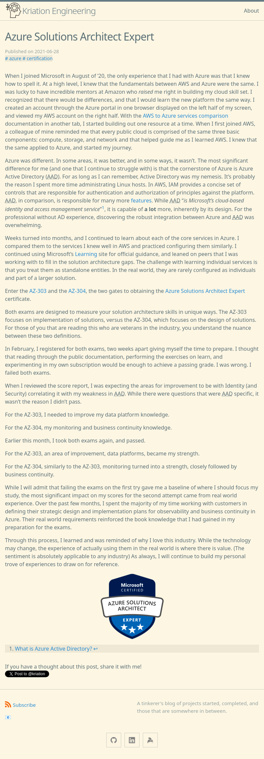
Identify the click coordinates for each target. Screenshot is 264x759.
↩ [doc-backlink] (95, 648)
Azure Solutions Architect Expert (205, 291)
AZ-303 (37, 291)
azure (15, 58)
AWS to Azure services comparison (185, 115)
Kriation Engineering (50, 10)
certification (39, 58)
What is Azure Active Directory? (53, 648)
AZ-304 (77, 291)
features (141, 200)
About (251, 10)
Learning (86, 254)
